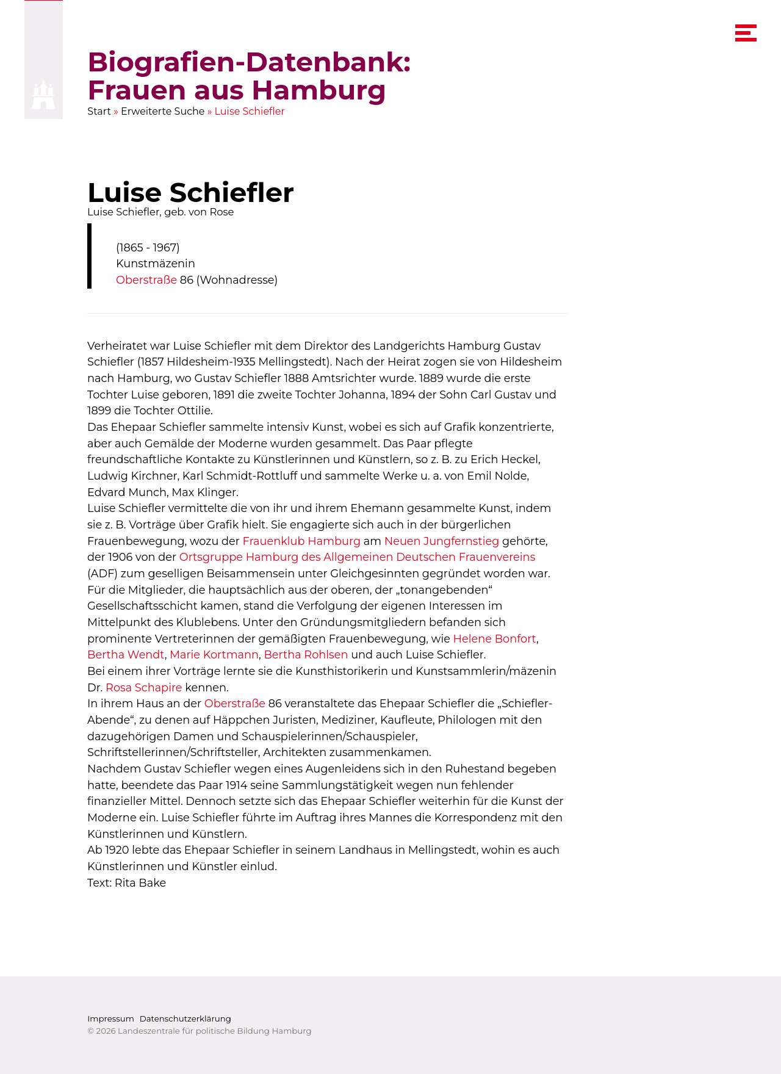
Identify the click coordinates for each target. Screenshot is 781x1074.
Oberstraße (146, 279)
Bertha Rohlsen (306, 654)
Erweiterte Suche (163, 111)
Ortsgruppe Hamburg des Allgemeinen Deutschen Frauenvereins (357, 556)
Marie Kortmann (214, 654)
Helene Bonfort (494, 638)
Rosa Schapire (144, 687)
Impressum (110, 1018)
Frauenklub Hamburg (302, 541)
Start (99, 111)
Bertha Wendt (126, 654)
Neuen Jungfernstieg (442, 541)
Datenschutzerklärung (185, 1018)
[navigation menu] (746, 33)
